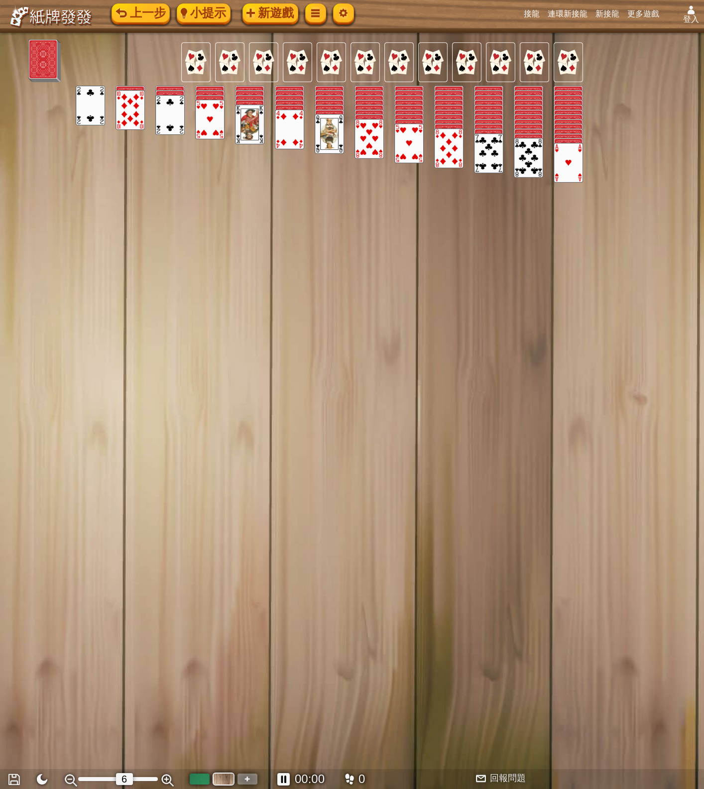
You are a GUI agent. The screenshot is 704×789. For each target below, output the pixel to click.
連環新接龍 (570, 13)
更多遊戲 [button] (646, 13)
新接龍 (610, 13)
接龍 (535, 13)
